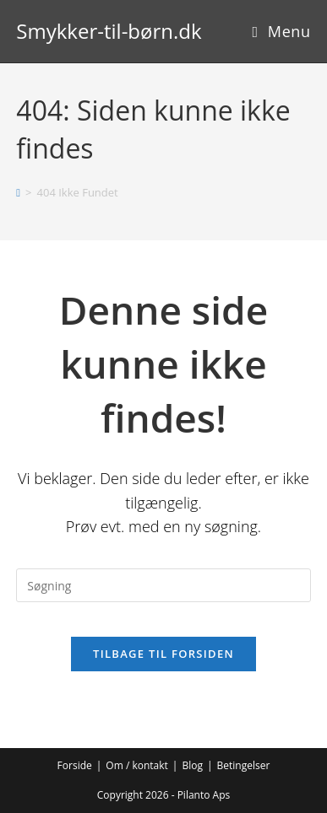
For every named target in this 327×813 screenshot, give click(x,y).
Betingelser (243, 765)
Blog (192, 765)
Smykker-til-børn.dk (108, 31)
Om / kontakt (137, 765)
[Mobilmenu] (281, 31)
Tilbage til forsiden (163, 653)
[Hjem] (18, 192)
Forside (74, 765)
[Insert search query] (163, 585)
